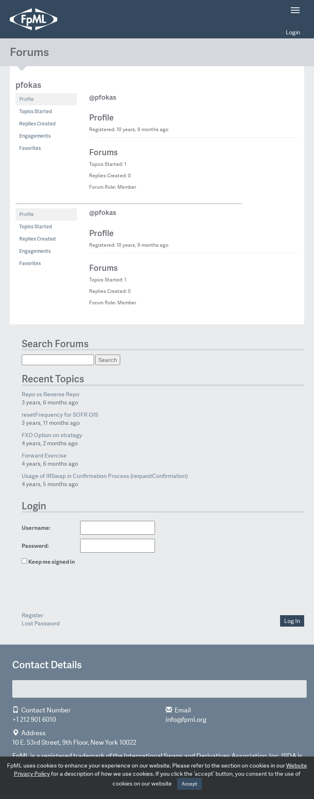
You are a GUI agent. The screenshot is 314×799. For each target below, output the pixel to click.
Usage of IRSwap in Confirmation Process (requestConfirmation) (105, 476)
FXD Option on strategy (52, 435)
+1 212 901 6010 (34, 719)
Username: (36, 527)
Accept (189, 784)
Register (32, 615)
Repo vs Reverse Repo (50, 394)
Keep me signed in (51, 561)
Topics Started (35, 111)
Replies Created (37, 123)
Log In (292, 621)
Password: (35, 545)
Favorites (30, 148)
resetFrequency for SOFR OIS (60, 414)
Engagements (35, 135)
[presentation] (78, 589)
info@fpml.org (186, 719)
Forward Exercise (44, 455)
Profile (26, 99)
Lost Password (41, 623)
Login (293, 32)
